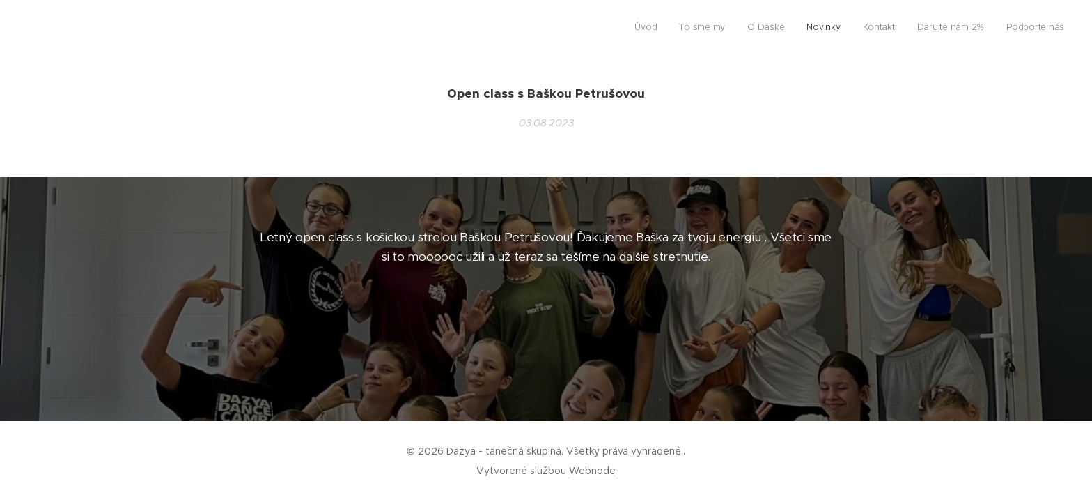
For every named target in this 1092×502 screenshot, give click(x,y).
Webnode (592, 470)
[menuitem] (934, 28)
